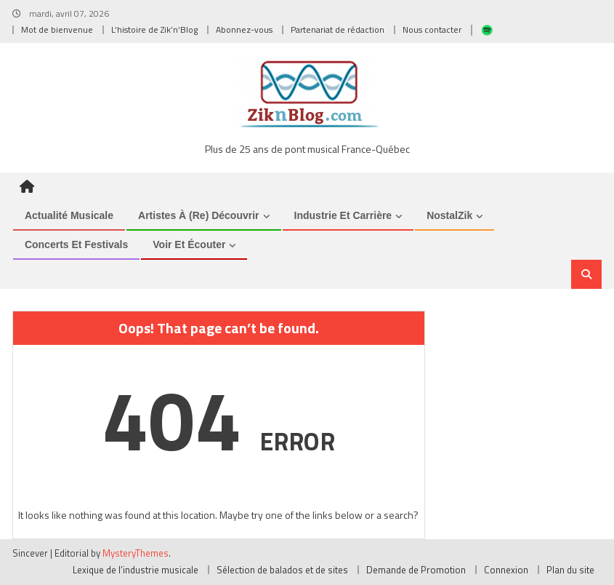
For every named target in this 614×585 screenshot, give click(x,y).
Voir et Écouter (189, 244)
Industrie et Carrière (343, 215)
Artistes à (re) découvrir (198, 215)
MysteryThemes (135, 553)
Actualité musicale (69, 215)
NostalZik (449, 215)
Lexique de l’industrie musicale (135, 569)
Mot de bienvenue (57, 29)
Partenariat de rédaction (337, 29)
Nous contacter (432, 29)
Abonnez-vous (244, 29)
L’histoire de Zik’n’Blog (154, 29)
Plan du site (570, 569)
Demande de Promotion (416, 569)
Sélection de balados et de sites (282, 569)
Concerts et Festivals (76, 244)
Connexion (506, 569)
